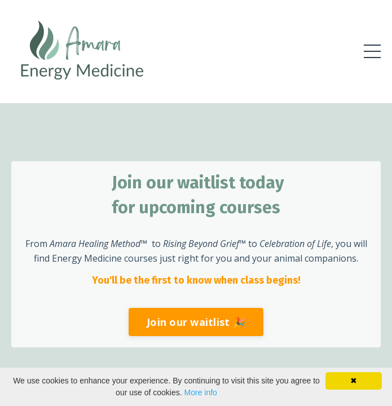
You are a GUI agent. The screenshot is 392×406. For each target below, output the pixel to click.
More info (200, 392)
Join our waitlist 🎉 (196, 322)
